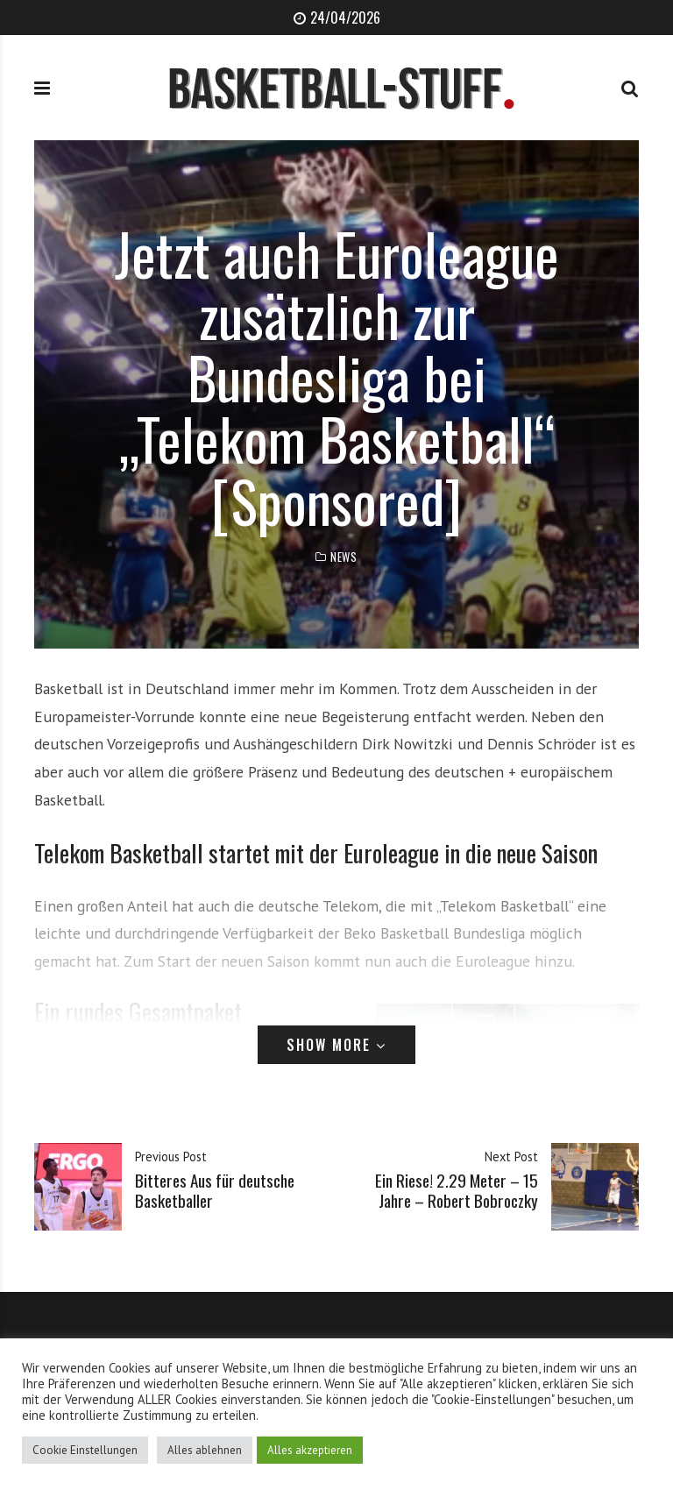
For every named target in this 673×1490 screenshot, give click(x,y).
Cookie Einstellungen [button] (85, 1450)
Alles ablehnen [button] (204, 1450)
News (343, 557)
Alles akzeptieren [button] (309, 1450)
